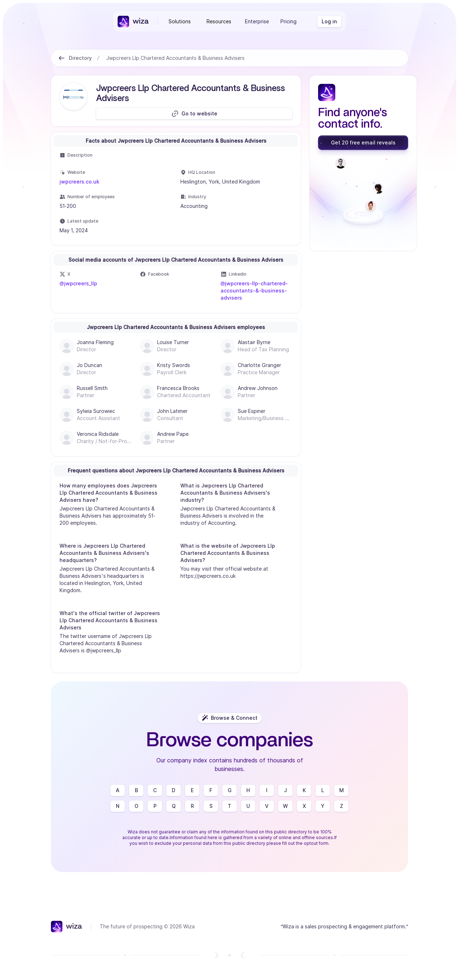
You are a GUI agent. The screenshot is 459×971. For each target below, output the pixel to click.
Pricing (288, 21)
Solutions (180, 21)
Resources (219, 21)
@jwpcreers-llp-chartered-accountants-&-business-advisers (254, 290)
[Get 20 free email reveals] (363, 142)
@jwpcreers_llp (78, 283)
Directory (80, 58)
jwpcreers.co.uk (79, 182)
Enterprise (257, 21)
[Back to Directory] (61, 58)
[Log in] (329, 21)
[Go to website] (194, 113)
